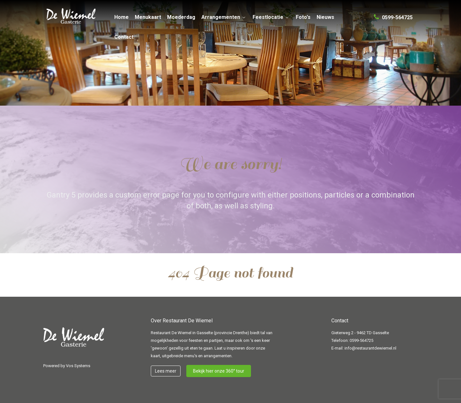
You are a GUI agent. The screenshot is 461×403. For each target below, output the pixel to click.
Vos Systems (78, 365)
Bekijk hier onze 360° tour (218, 371)
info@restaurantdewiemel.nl (370, 348)
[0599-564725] (393, 14)
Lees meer (165, 371)
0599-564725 (361, 340)
